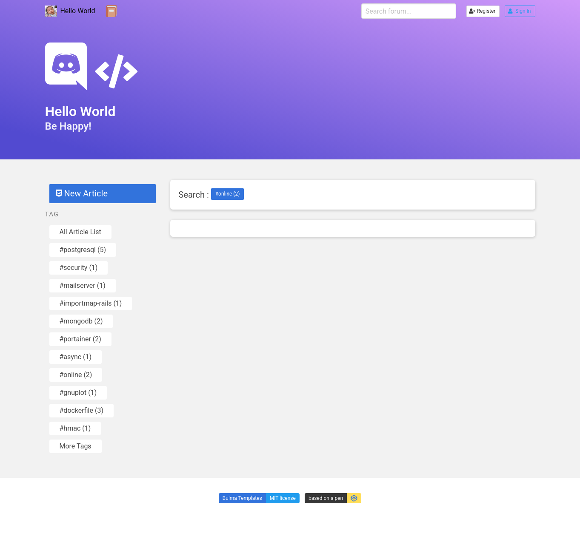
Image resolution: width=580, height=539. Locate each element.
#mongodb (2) (81, 321)
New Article (82, 193)
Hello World (70, 11)
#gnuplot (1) (78, 393)
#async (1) (76, 357)
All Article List (80, 232)
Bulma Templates (242, 498)
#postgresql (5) (83, 250)
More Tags (75, 446)
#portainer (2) (80, 339)
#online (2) (76, 375)
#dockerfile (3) (81, 410)
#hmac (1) (75, 428)
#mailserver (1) (83, 285)
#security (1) (79, 268)
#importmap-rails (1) (91, 303)
